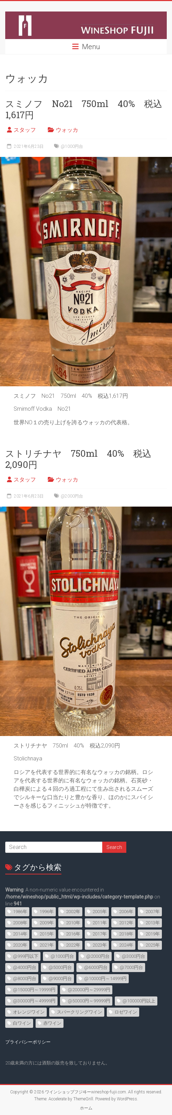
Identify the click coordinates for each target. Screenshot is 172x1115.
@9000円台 (60, 978)
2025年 (152, 945)
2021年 (46, 945)
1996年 (46, 911)
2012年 (126, 922)
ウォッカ (67, 130)
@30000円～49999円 (34, 1000)
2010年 (73, 922)
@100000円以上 (138, 1000)
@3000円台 (133, 956)
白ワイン (22, 1023)
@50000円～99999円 (89, 1000)
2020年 (20, 945)
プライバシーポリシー (28, 1042)
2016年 (73, 933)
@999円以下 (25, 956)
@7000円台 (131, 967)
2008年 (20, 922)
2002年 (73, 911)
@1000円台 (72, 146)
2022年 (73, 945)
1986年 (20, 911)
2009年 (46, 922)
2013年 (152, 922)
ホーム (86, 1108)
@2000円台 (72, 496)
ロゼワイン (125, 1012)
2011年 (99, 922)
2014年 (20, 933)
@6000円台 (95, 967)
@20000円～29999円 (89, 989)
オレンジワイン (29, 1012)
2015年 (46, 933)
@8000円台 (24, 978)
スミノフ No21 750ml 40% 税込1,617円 (83, 109)
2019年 (152, 933)
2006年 (126, 911)
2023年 (99, 945)
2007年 (152, 911)
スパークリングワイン (79, 1012)
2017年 (99, 933)
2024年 (126, 945)
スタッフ (25, 130)
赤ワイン (52, 1023)
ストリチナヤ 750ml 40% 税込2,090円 (78, 458)
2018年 (126, 933)
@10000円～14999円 (105, 978)
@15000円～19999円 (34, 989)
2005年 (99, 911)
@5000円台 (60, 967)
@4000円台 (24, 967)
